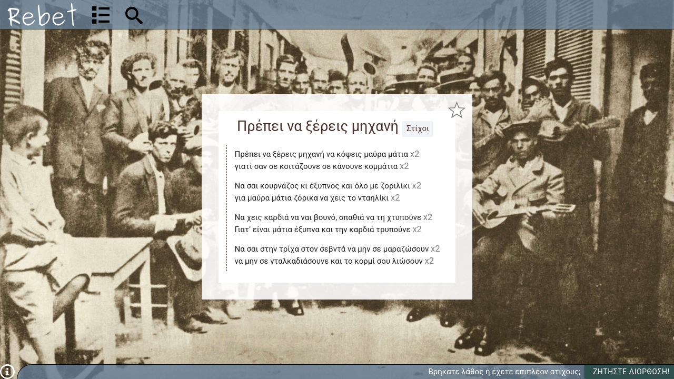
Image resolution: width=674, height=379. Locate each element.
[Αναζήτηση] (203, 14)
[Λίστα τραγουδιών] (100, 14)
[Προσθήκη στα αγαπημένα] (457, 110)
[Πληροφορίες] (7, 371)
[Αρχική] (42, 14)
